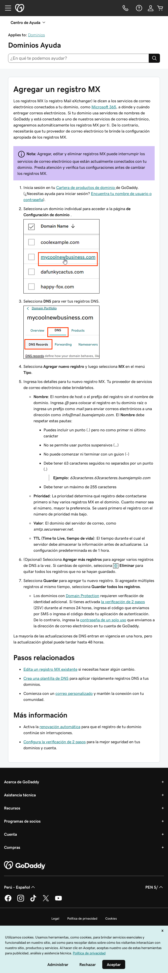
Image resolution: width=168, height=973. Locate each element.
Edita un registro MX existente (50, 669)
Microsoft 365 (103, 107)
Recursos (12, 808)
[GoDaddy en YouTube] (58, 901)
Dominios (36, 35)
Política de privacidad (82, 918)
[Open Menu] (6, 8)
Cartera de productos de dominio (86, 187)
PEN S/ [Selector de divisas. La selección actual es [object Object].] (154, 887)
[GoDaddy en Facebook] (8, 901)
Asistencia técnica (20, 795)
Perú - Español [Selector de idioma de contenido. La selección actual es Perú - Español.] (20, 887)
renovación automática (60, 727)
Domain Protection (82, 596)
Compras (12, 847)
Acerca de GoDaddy (21, 782)
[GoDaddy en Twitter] (46, 901)
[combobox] (78, 58)
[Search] (154, 58)
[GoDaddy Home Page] (25, 865)
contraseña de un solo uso (103, 620)
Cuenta (10, 834)
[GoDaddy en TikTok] (33, 901)
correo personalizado (74, 693)
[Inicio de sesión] (150, 8)
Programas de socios (22, 821)
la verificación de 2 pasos (123, 602)
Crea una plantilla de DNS (46, 678)
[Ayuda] (138, 8)
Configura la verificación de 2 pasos (54, 742)
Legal (55, 918)
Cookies (111, 918)
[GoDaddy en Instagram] (21, 901)
